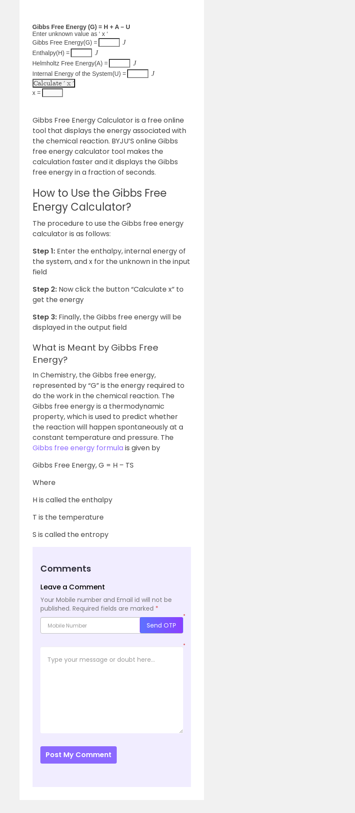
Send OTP (161, 625)
